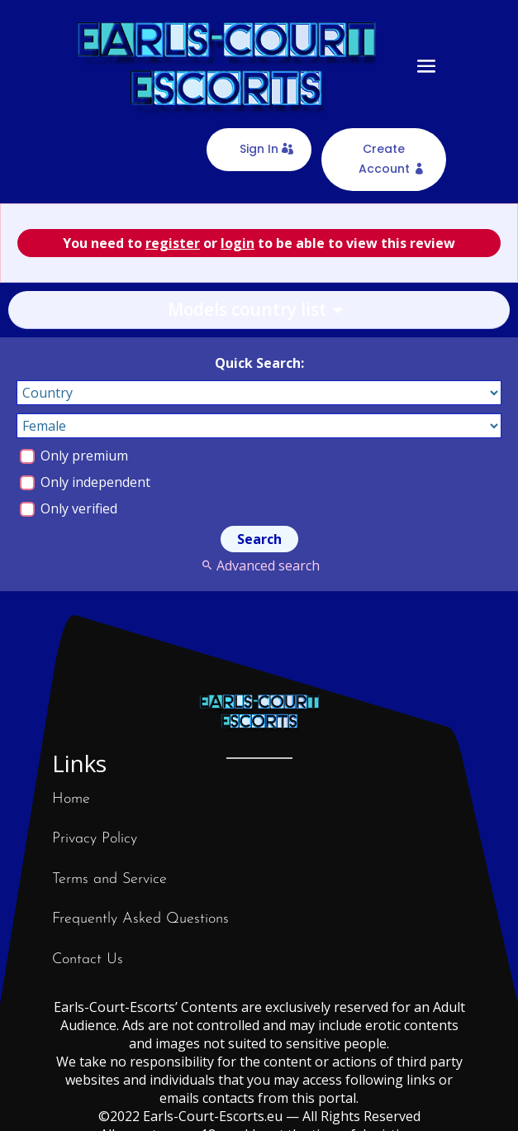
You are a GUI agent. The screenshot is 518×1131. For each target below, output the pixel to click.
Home (71, 799)
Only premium (74, 455)
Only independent (85, 482)
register (172, 243)
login (237, 243)
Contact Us (87, 959)
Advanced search (259, 565)
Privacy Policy (94, 839)
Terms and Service (109, 879)
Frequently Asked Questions (140, 919)
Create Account (384, 159)
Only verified (68, 508)
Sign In (259, 149)
